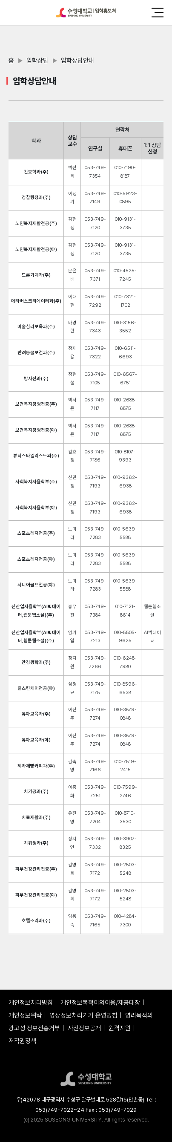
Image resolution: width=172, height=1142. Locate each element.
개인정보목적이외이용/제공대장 (100, 1002)
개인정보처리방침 (31, 1002)
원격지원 (120, 1028)
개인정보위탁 (25, 1015)
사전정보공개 (84, 1028)
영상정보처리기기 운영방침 (83, 1015)
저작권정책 (22, 1041)
